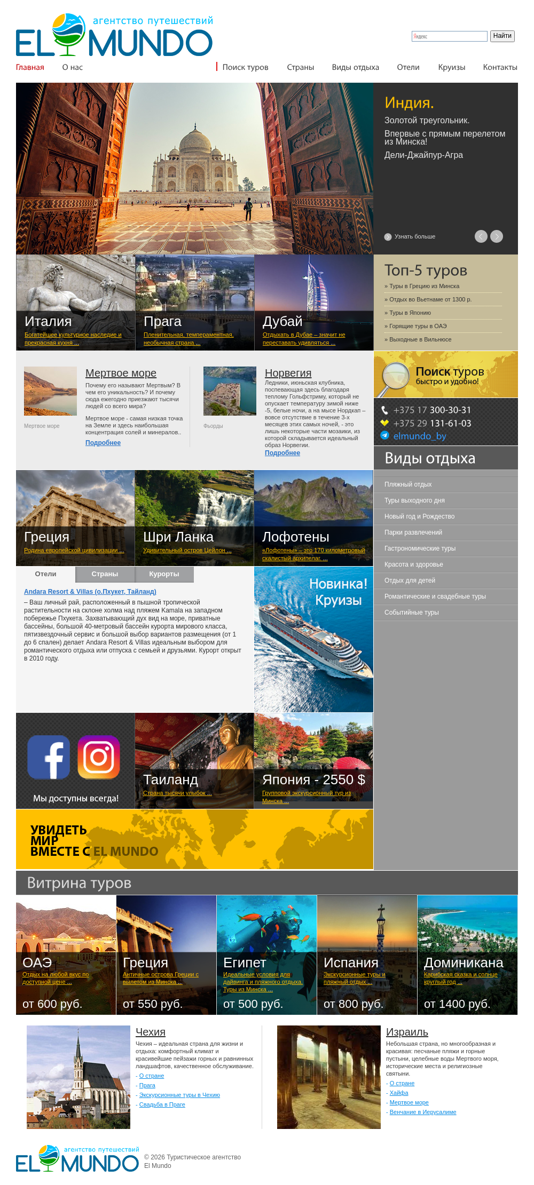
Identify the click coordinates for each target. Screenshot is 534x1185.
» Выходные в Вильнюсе (418, 339)
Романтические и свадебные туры (435, 596)
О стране (151, 1075)
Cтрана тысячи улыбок (177, 793)
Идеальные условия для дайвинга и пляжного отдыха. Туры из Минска (263, 981)
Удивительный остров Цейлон (187, 550)
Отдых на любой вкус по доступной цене (55, 978)
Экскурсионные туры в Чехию (179, 1095)
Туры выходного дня (414, 500)
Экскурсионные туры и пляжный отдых (355, 978)
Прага (147, 1085)
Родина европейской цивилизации (74, 550)
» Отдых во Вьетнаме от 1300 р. (428, 299)
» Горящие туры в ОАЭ (415, 326)
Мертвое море (120, 373)
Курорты (164, 574)
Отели (46, 574)
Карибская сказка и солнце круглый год (461, 978)
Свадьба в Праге (162, 1104)
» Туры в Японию (407, 312)
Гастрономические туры (420, 548)
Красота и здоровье (413, 564)
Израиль (407, 1032)
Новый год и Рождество (419, 516)
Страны (105, 574)
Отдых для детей (409, 580)
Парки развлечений (413, 532)
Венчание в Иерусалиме (423, 1112)
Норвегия (288, 373)
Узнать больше (415, 236)
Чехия (151, 1032)
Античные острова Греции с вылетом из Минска (161, 978)
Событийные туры (411, 612)
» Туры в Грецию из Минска (421, 286)
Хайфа (399, 1092)
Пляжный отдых (408, 484)
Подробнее (103, 443)
